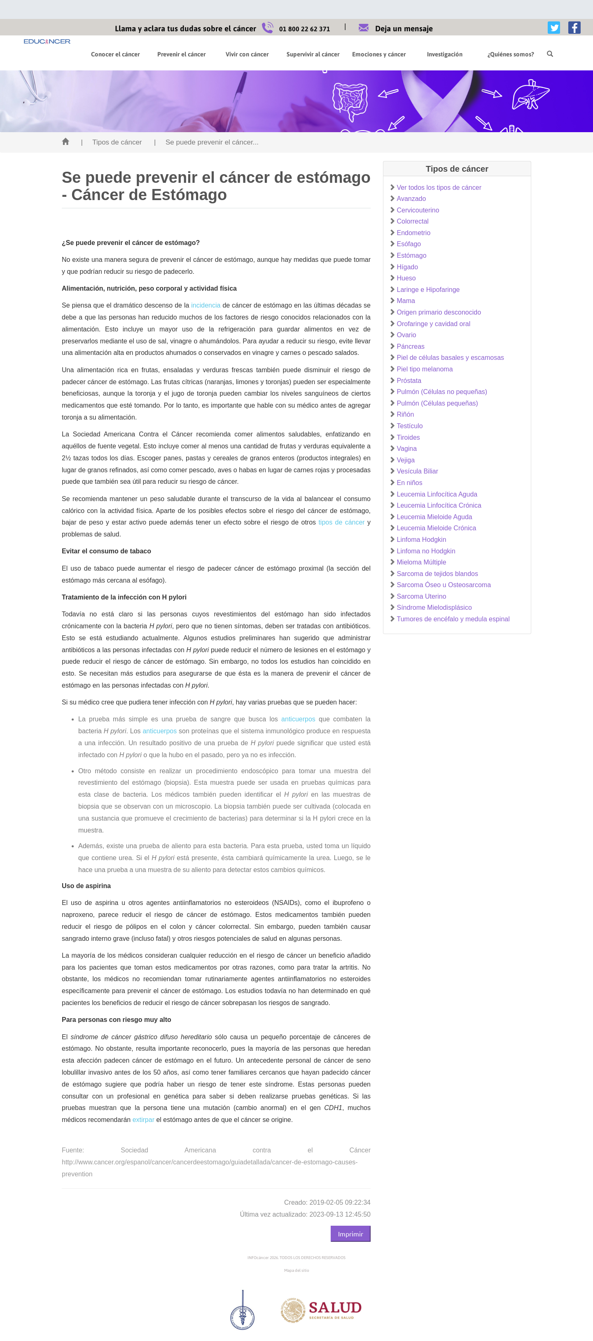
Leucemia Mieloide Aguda (434, 516)
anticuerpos (298, 719)
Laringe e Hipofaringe (428, 289)
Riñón (405, 414)
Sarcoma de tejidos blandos (437, 573)
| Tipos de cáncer (111, 142)
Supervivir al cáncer (313, 54)
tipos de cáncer (341, 522)
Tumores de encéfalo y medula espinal (453, 619)
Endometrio (414, 232)
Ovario (406, 334)
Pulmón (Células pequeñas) (437, 403)
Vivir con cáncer (247, 54)
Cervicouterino (418, 210)
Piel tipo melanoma (425, 369)
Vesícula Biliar (418, 471)
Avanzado (411, 198)
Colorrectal (413, 221)
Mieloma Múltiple (421, 562)
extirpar (143, 1119)
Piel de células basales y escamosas (450, 357)
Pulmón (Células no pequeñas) (442, 391)
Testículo (410, 425)
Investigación (444, 54)
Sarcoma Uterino (421, 596)
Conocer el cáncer (115, 54)
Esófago (409, 243)
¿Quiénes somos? (511, 54)
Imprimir (350, 1233)
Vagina (407, 448)
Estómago (412, 255)
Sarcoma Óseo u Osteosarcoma (444, 584)
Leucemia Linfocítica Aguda (437, 494)
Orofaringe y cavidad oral (434, 323)
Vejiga (406, 460)
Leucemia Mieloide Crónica (436, 528)
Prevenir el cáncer (181, 54)
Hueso (406, 278)
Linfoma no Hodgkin (426, 551)
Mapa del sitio (296, 1270)
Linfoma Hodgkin (421, 539)
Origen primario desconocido (439, 312)
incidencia (205, 305)
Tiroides (408, 437)
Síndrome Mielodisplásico (434, 607)
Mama (406, 300)
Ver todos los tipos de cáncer (439, 187)
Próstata (409, 380)
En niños (410, 482)
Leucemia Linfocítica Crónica (439, 505)
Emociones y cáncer (379, 54)
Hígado (407, 267)
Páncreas (411, 346)
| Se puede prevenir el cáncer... (206, 142)
